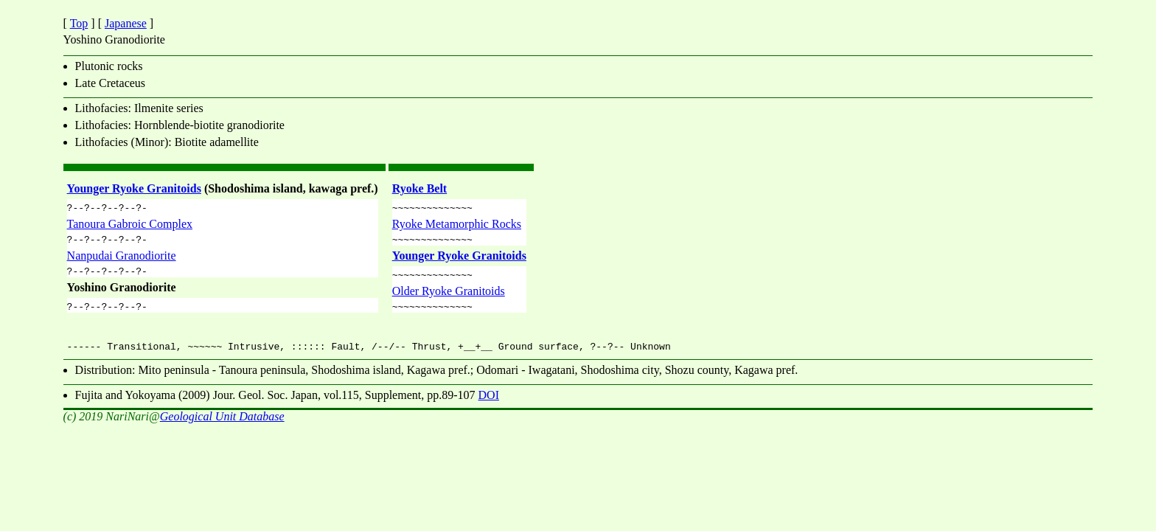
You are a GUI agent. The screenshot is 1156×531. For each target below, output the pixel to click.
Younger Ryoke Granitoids (134, 188)
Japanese (126, 23)
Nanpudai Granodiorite (121, 260)
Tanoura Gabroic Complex (129, 226)
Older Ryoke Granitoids (448, 297)
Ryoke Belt (420, 188)
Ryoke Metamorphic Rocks (456, 226)
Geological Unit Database (222, 425)
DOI (488, 404)
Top (79, 23)
